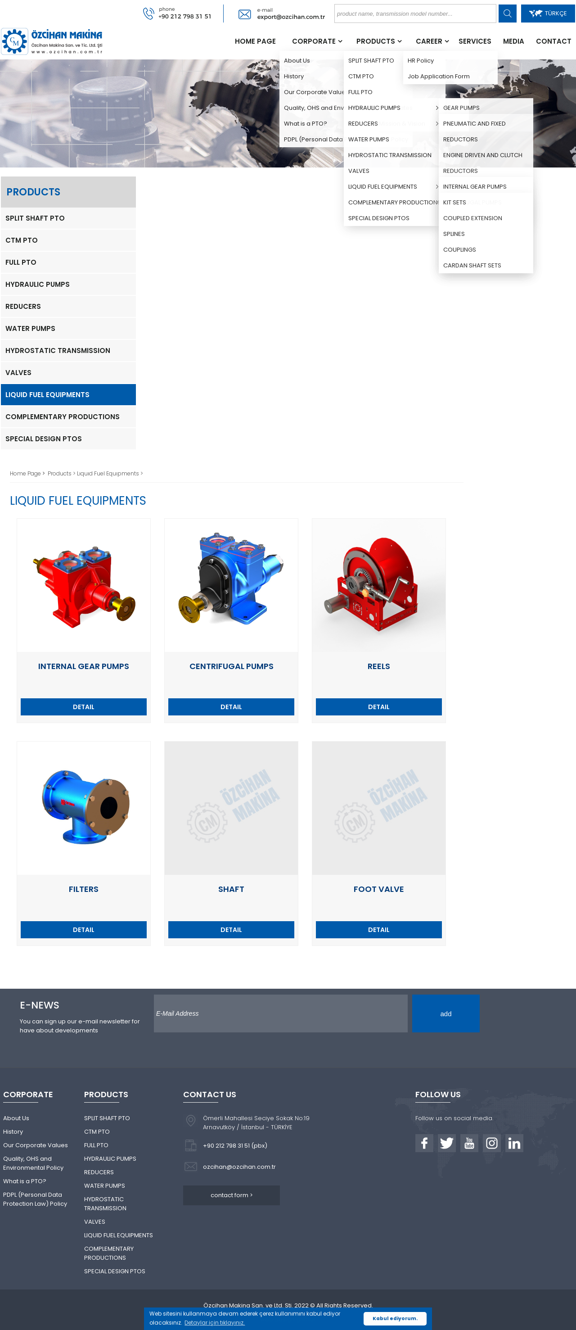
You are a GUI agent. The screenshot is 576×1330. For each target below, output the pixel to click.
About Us (16, 1118)
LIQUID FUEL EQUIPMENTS (47, 394)
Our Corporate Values (35, 1145)
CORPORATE (314, 41)
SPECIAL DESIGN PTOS (43, 438)
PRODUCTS (375, 41)
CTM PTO (21, 240)
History (13, 1131)
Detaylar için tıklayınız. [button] (214, 1322)
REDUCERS (23, 306)
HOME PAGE (255, 41)
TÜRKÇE (548, 13)
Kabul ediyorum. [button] (395, 1318)
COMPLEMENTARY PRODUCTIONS (62, 416)
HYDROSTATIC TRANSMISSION (57, 350)
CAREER (429, 41)
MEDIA (513, 41)
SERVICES (475, 41)
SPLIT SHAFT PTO (35, 218)
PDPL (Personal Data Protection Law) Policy (35, 1199)
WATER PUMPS (30, 328)
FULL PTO (20, 262)
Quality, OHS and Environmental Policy (33, 1163)
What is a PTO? (24, 1181)
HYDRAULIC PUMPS (37, 284)
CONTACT (554, 41)
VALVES (18, 372)
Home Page (26, 473)
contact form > (232, 1195)
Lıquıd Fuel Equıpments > (110, 473)
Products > (62, 473)
